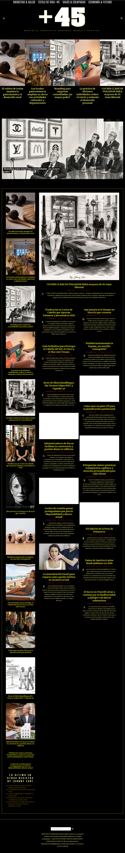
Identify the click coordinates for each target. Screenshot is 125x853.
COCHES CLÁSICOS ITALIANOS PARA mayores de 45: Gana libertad (112, 93)
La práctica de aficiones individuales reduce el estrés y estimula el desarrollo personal (87, 95)
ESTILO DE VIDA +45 (49, 2)
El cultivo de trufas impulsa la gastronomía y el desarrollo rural (12, 93)
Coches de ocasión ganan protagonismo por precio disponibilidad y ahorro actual (20, 766)
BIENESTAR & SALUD (24, 2)
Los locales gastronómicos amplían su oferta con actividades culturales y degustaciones (37, 95)
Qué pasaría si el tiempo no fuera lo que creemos (20, 512)
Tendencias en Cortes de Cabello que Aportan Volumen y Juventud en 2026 (20, 466)
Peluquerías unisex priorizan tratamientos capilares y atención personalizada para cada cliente (20, 755)
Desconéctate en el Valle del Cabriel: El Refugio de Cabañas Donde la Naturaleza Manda (21, 804)
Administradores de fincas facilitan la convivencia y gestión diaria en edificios (20, 744)
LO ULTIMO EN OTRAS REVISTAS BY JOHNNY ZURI (20, 778)
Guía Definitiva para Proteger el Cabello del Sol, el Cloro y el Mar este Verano (20, 605)
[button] (72, 828)
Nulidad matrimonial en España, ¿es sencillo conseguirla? (20, 558)
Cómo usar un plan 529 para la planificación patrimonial (20, 651)
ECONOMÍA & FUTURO (100, 2)
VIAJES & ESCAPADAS (74, 2)
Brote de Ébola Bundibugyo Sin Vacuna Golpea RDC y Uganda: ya (20, 697)
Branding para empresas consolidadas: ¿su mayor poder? (62, 93)
